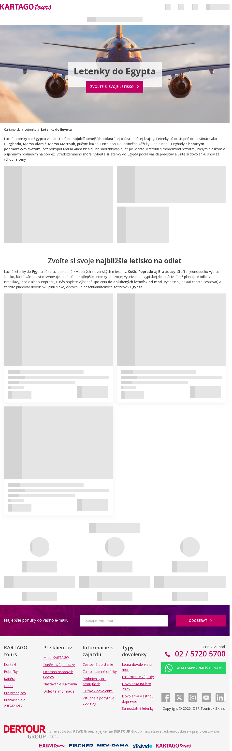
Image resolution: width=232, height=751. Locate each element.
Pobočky (11, 671)
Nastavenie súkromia (60, 684)
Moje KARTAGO (56, 657)
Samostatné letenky (138, 708)
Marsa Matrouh (61, 143)
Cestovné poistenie (98, 664)
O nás (8, 685)
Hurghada (12, 143)
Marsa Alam (33, 143)
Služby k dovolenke (98, 691)
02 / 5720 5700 (199, 654)
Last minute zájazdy (138, 676)
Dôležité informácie (58, 691)
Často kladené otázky (100, 671)
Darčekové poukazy (59, 664)
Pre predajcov (15, 693)
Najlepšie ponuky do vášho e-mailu (36, 620)
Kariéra (9, 678)
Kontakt (10, 664)
